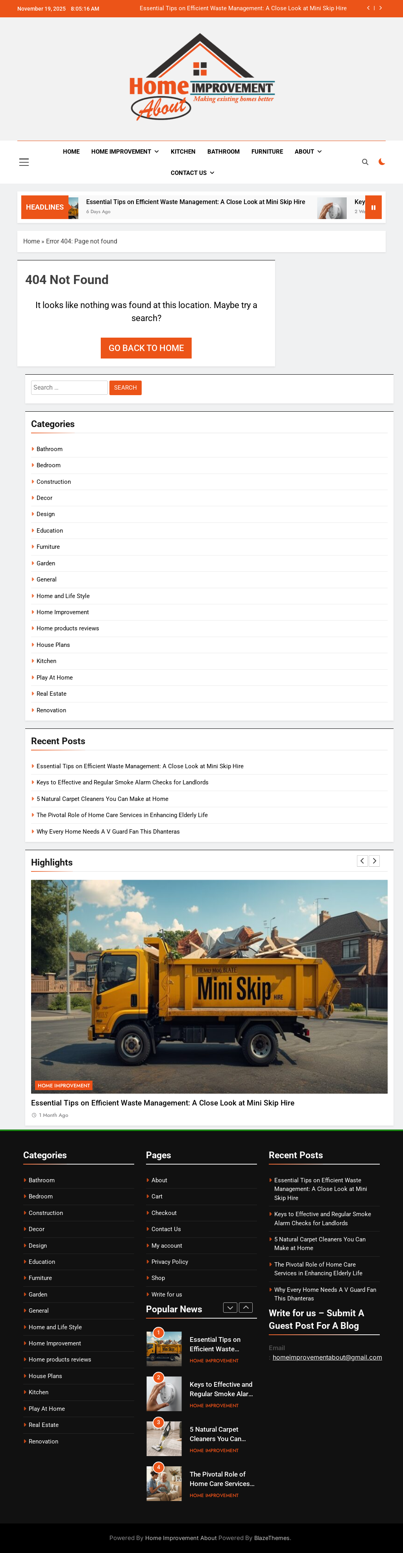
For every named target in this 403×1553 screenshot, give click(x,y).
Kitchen (183, 151)
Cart (157, 1196)
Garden (46, 563)
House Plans (53, 644)
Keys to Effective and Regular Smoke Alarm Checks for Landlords (123, 782)
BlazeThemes (272, 1537)
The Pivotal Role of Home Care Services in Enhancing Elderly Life (122, 815)
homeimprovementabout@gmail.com (327, 1357)
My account (167, 1245)
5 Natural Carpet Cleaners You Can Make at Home (102, 799)
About (304, 151)
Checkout (164, 1213)
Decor (44, 498)
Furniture (267, 151)
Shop (158, 1278)
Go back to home (146, 348)
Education (50, 530)
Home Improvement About (181, 1537)
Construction (54, 481)
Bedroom (49, 465)
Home (71, 151)
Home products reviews (68, 628)
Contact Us (189, 172)
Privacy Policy (170, 1261)
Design (46, 514)
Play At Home (55, 677)
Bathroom (223, 151)
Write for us (167, 1294)
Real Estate (52, 693)
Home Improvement (121, 151)
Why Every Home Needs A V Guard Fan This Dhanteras (108, 831)
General (47, 579)
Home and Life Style (63, 596)
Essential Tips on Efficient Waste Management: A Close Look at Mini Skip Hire (243, 9)
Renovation (51, 710)
